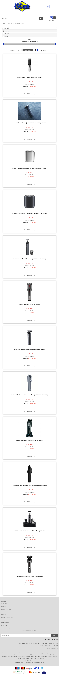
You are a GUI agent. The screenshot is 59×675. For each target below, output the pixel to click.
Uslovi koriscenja (5, 628)
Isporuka (3, 606)
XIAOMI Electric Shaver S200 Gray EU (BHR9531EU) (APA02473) (29, 213)
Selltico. (42, 662)
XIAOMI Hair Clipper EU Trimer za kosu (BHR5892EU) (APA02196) (29, 485)
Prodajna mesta (5, 620)
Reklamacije (4, 625)
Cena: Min (44, 50)
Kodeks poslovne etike (7, 617)
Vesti (2, 612)
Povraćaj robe (5, 622)
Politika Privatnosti (6, 609)
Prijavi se (54, 635)
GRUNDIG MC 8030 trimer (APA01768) (29, 304)
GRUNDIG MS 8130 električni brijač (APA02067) (29, 576)
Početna (4, 23)
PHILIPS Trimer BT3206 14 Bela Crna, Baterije (29, 77)
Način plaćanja (5, 604)
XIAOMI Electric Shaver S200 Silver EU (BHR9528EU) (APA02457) (29, 168)
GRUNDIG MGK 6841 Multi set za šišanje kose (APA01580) (29, 531)
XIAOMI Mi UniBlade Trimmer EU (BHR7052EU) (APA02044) (29, 259)
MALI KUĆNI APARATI (12, 23)
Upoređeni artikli (28, 50)
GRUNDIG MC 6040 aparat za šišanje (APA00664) (29, 440)
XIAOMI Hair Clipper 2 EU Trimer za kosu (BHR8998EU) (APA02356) (29, 395)
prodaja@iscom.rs (52, 648)
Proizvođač (29, 28)
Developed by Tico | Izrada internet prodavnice (27, 662)
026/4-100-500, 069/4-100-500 (49, 646)
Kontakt (3, 614)
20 (19, 50)
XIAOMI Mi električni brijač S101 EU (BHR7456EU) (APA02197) (29, 123)
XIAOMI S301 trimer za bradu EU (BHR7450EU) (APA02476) (29, 349)
